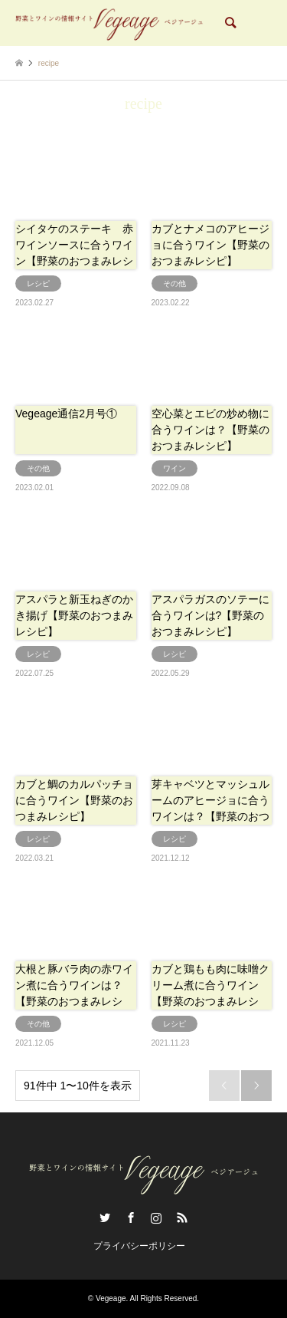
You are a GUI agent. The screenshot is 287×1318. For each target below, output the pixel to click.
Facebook (131, 1217)
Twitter (104, 1217)
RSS (182, 1217)
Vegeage (111, 1298)
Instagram (156, 1217)
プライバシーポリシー (139, 1246)
